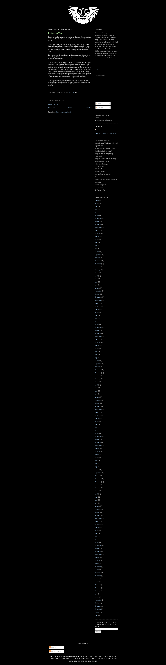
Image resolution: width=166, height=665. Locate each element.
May (96, 206)
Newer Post (51, 108)
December (98, 227)
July (96, 212)
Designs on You (55, 33)
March (97, 200)
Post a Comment (53, 104)
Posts (98, 103)
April (96, 203)
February (97, 233)
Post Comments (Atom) (63, 112)
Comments (100, 107)
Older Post (88, 108)
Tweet (96, 69)
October (97, 221)
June (96, 209)
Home (70, 108)
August (97, 215)
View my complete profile (105, 133)
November (98, 224)
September (98, 218)
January (97, 230)
